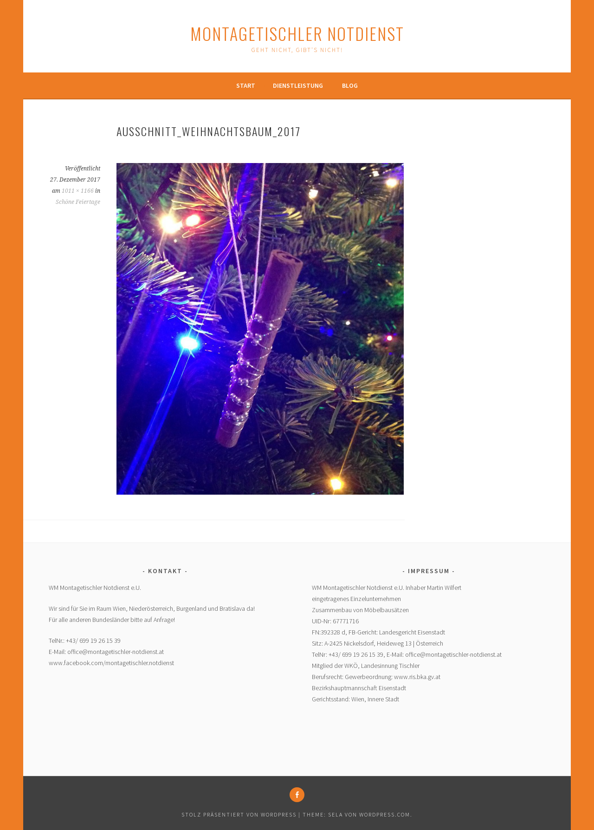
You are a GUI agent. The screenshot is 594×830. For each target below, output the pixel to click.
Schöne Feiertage (78, 202)
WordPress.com (384, 814)
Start (245, 85)
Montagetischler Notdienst (297, 33)
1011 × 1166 (78, 191)
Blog (350, 85)
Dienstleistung (298, 85)
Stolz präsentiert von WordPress (239, 814)
